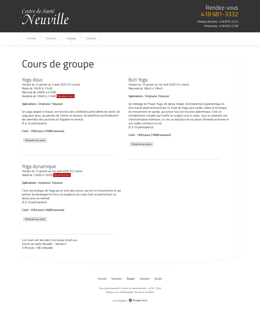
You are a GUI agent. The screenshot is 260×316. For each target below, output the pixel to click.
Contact (95, 38)
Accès (158, 279)
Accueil (32, 38)
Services (52, 38)
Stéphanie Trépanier (50, 104)
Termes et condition (144, 292)
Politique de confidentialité (119, 292)
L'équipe (74, 38)
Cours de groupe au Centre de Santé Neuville (45, 16)
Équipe (131, 279)
